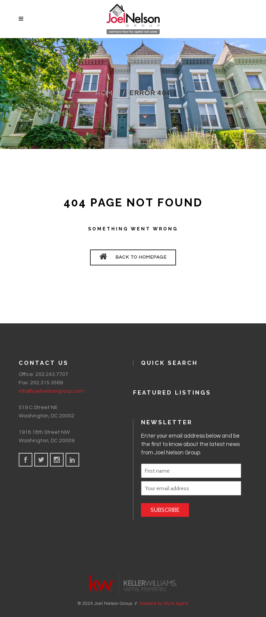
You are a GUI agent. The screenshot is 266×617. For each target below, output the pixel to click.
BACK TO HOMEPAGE (133, 256)
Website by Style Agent (164, 603)
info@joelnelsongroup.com (51, 391)
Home (106, 93)
